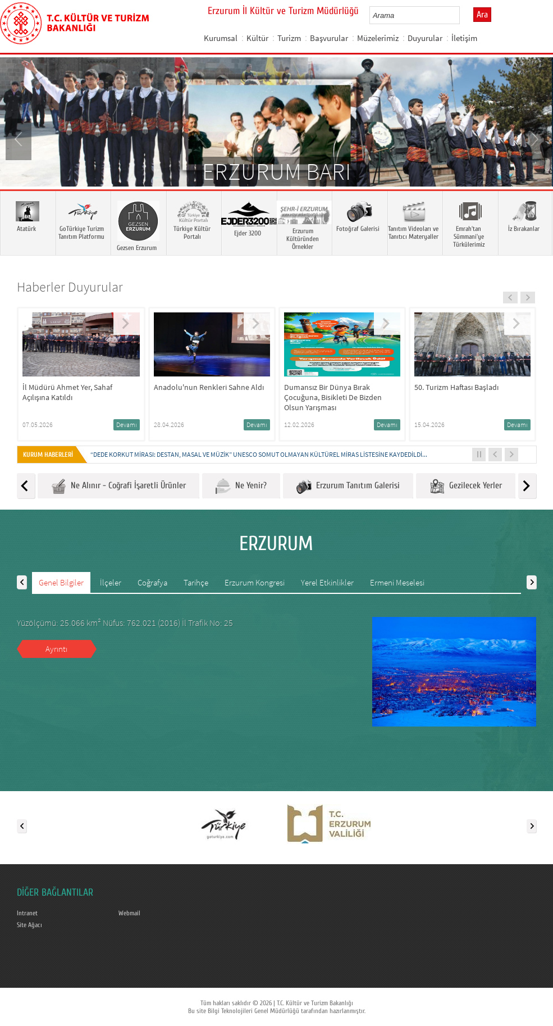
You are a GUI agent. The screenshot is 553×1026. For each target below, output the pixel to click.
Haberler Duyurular (70, 287)
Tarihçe (196, 582)
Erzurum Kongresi (255, 582)
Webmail (129, 913)
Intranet (27, 913)
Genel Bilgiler (61, 582)
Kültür (257, 38)
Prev (20, 138)
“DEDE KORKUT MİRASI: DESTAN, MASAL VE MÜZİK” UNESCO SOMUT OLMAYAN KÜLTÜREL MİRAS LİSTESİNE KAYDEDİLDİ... (258, 454)
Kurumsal (220, 38)
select (463, 15)
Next (533, 138)
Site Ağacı (29, 925)
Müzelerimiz (378, 38)
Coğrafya (152, 582)
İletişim (464, 38)
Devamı (126, 424)
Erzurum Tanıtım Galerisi (348, 486)
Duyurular (425, 38)
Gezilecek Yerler (465, 486)
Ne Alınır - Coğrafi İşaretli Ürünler (118, 486)
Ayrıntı (56, 648)
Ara (482, 15)
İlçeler (110, 582)
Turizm (289, 38)
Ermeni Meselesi (397, 582)
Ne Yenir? (241, 486)
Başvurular (329, 38)
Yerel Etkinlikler (327, 582)
